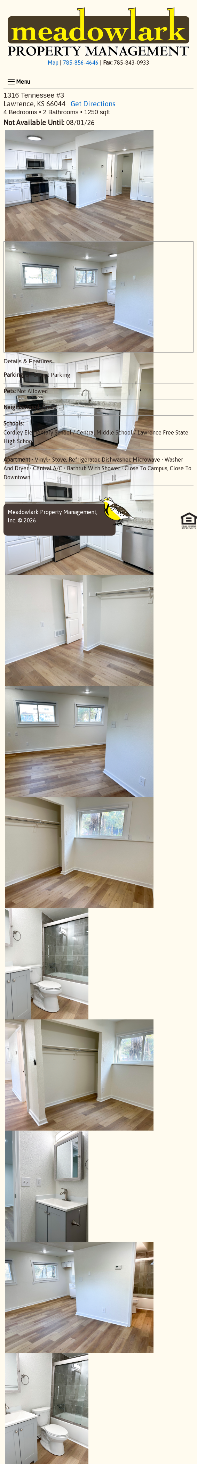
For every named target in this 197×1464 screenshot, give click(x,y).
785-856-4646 (80, 62)
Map (53, 62)
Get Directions (93, 104)
